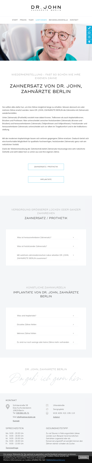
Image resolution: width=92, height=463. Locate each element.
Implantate (46, 179)
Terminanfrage (12, 448)
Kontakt (16, 421)
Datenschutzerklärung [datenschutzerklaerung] (55, 460)
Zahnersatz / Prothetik (46, 167)
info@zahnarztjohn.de (26, 417)
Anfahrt (56, 417)
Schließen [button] (83, 457)
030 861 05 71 (22, 413)
